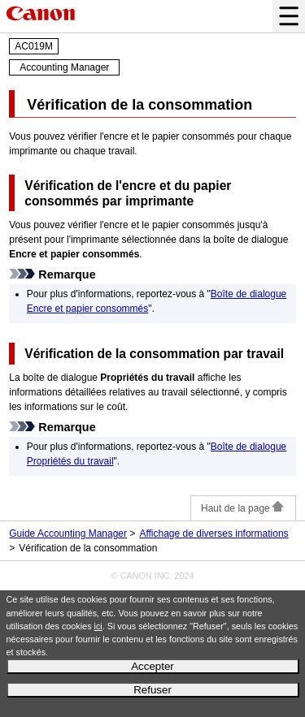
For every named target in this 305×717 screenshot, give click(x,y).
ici (98, 626)
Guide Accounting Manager (68, 533)
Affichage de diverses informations (213, 533)
